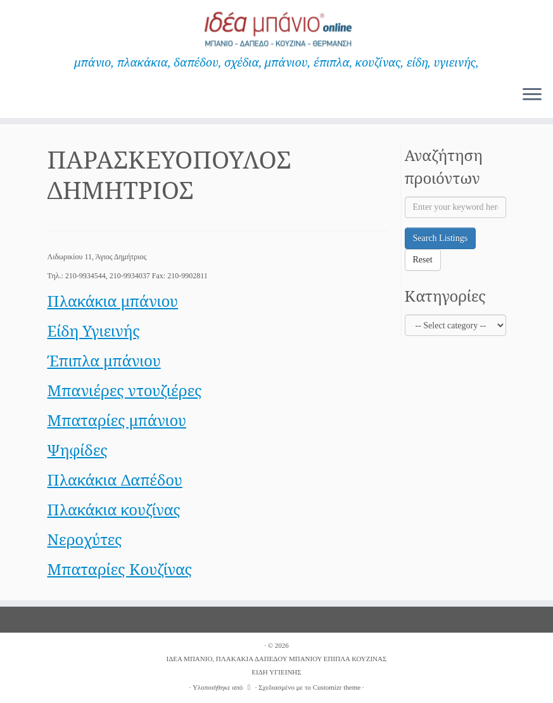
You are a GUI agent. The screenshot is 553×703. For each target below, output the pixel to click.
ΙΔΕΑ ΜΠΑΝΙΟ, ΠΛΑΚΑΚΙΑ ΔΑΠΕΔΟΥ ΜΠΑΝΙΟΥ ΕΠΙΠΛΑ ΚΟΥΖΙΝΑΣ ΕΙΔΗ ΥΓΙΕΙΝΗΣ (277, 665)
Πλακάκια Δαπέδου (115, 479)
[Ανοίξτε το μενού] (532, 95)
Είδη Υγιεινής (94, 330)
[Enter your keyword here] (455, 207)
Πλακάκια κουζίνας (114, 509)
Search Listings (440, 238)
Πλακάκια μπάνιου (113, 300)
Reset (423, 259)
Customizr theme (336, 687)
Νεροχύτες (85, 539)
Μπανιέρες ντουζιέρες (125, 390)
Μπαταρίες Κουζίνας (120, 568)
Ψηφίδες (78, 449)
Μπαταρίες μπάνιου (117, 420)
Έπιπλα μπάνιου (104, 360)
